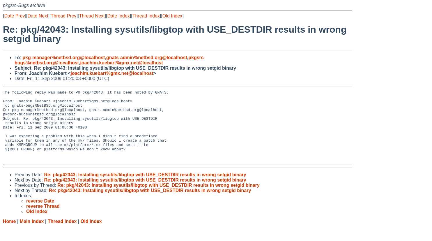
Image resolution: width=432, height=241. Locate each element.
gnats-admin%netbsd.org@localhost (146, 57)
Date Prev (14, 15)
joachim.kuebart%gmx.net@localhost (121, 62)
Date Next (37, 15)
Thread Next (92, 15)
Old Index (172, 15)
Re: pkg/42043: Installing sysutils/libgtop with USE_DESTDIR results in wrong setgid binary (145, 188)
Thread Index (146, 15)
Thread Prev (64, 15)
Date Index (118, 15)
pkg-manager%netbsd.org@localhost (63, 57)
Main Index (32, 235)
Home (9, 235)
